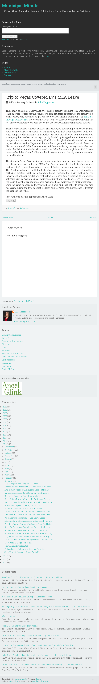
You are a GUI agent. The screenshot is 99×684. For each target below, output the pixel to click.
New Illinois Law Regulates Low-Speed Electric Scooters (27, 596)
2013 (4, 556)
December (9, 446)
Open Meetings (8, 360)
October (8, 453)
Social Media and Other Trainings (72, 11)
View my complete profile (23, 321)
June (7, 465)
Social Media (8, 369)
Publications (47, 11)
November (9, 450)
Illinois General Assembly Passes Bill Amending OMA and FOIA (30, 635)
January (8, 481)
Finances (6, 350)
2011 (4, 562)
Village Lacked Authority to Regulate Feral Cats (25, 549)
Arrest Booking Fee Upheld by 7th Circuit (22, 505)
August (8, 459)
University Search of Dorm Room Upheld (22, 496)
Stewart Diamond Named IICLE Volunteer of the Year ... (28, 486)
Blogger (38, 679)
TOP (95, 680)
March (8, 475)
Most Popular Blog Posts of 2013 (18, 543)
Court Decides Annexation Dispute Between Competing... (29, 539)
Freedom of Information (13, 353)
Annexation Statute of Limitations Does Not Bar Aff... (27, 490)
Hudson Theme (14, 681)
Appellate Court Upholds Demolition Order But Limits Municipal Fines (32, 577)
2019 (4, 428)
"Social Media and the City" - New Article (20, 626)
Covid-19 (5, 338)
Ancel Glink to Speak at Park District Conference (26, 530)
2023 (5, 416)
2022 (5, 419)
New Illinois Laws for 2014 (16, 546)
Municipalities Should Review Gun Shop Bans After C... (28, 514)
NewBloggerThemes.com (40, 681)
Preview (5, 39)
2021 (5, 422)
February (9, 478)
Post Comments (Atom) (24, 301)
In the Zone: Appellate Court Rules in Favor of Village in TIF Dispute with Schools (37, 655)
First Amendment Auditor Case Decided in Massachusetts (27, 587)
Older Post (91, 217)
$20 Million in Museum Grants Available (22, 552)
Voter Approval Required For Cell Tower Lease (25, 518)
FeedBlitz (25, 39)
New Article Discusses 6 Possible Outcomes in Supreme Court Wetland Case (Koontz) (39, 645)
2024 (5, 413)
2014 (5, 444)
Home (7, 11)
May (7, 468)
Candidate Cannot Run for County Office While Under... (28, 511)
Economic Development (12, 341)
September (9, 456)
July (7, 462)
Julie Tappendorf (46, 102)
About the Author (21, 11)
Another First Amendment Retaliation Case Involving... (29, 533)
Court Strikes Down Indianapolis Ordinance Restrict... (28, 499)
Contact (35, 11)
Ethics (4, 347)
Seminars (6, 366)
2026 (5, 407)
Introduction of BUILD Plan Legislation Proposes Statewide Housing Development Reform (42, 664)
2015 (5, 441)
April (7, 471)
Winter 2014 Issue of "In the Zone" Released (23, 508)
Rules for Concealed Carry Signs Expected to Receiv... (28, 527)
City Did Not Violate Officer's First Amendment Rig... (27, 536)
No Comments (24, 208)
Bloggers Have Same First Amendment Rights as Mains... (30, 502)
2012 (5, 559)
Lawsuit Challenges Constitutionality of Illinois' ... (27, 493)
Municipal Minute (20, 5)
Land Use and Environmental (15, 356)
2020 (5, 425)
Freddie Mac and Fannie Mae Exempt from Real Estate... (29, 524)
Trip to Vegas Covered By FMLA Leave (42, 97)
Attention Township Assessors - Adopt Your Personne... (29, 521)
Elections (6, 344)
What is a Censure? (10, 616)
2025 (5, 410)
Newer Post (8, 217)
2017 (4, 435)
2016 (5, 438)
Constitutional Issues (11, 335)
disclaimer (50, 56)
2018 (5, 431)
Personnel (11, 208)
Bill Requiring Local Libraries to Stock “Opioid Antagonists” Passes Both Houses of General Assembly (47, 606)
